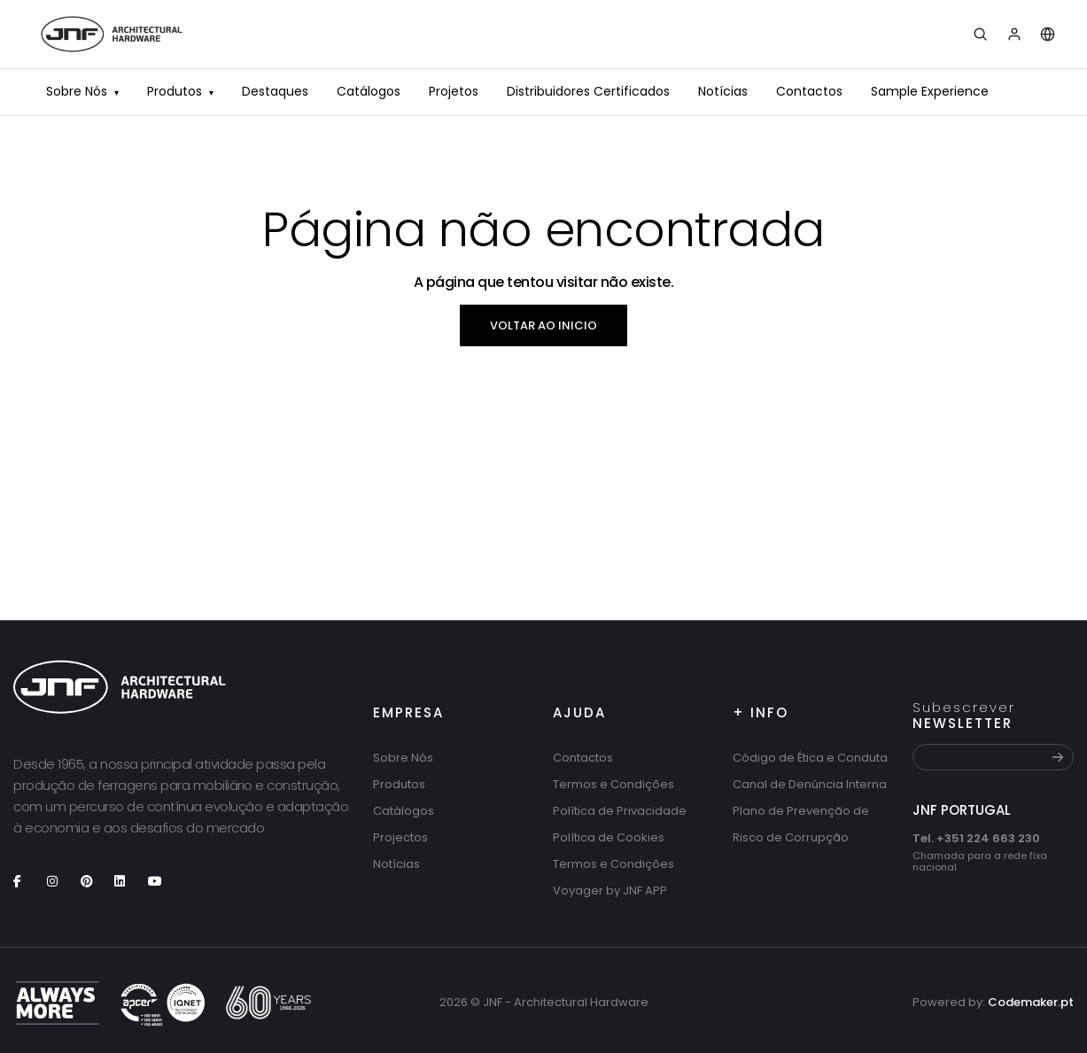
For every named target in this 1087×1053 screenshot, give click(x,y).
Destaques (275, 91)
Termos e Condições (613, 784)
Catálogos (368, 91)
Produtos (180, 93)
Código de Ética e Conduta (810, 757)
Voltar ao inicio (543, 325)
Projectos (400, 837)
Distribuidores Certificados (588, 91)
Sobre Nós (82, 93)
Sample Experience (930, 91)
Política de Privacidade (620, 810)
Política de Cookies (608, 837)
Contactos (809, 91)
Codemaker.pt (1031, 1002)
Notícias (723, 91)
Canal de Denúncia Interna (810, 784)
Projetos (453, 91)
